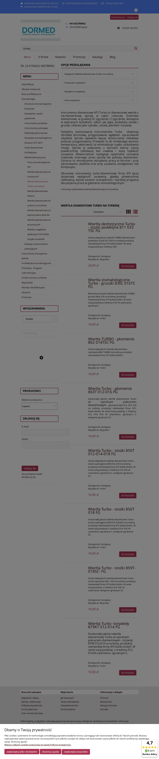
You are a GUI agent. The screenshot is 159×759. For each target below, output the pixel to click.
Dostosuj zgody (50, 751)
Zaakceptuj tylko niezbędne (22, 751)
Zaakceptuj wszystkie (76, 751)
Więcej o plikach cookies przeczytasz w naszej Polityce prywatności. (37, 744)
